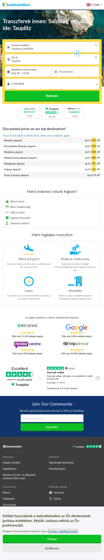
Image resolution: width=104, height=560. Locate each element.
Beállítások (52, 548)
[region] (52, 533)
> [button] (96, 45)
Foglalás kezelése (11, 462)
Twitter (55, 498)
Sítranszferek (9, 504)
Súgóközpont (9, 468)
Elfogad (52, 538)
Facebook (56, 492)
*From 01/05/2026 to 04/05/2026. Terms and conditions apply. (36, 135)
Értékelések (8, 498)
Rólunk (6, 492)
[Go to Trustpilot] (86, 447)
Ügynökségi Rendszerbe (61, 462)
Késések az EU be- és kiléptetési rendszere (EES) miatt (19, 476)
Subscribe (52, 427)
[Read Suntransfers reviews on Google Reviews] (76, 327)
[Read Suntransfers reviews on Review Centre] (27, 345)
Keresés (52, 96)
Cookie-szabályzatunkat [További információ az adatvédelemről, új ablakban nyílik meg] (63, 531)
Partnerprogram (57, 468)
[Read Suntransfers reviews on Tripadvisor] (76, 345)
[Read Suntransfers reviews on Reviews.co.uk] (27, 327)
